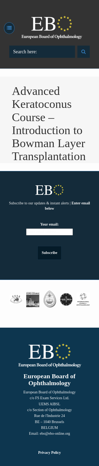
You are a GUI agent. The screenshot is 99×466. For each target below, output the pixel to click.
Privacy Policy (49, 453)
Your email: (49, 224)
